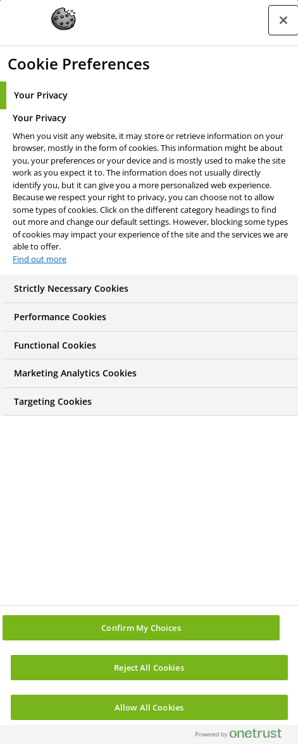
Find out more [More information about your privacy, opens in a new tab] (39, 259)
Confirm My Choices (140, 627)
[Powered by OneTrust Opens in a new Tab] (244, 736)
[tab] (149, 95)
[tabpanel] (150, 192)
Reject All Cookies (148, 667)
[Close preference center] (283, 20)
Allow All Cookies (149, 707)
